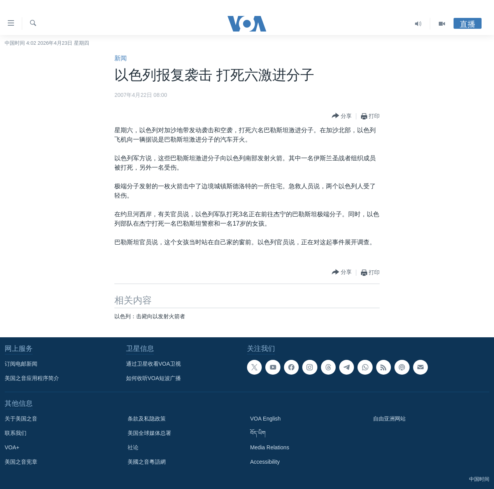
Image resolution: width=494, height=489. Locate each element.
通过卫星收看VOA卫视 (153, 364)
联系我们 (15, 433)
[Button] (342, 116)
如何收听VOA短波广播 (153, 378)
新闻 (120, 58)
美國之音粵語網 (147, 462)
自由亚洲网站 (389, 418)
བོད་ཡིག (258, 433)
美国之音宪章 (21, 462)
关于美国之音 (21, 418)
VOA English (265, 418)
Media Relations (269, 447)
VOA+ (12, 447)
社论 (133, 447)
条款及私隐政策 (147, 418)
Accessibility (265, 462)
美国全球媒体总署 (149, 433)
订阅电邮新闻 (21, 364)
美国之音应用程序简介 (32, 378)
